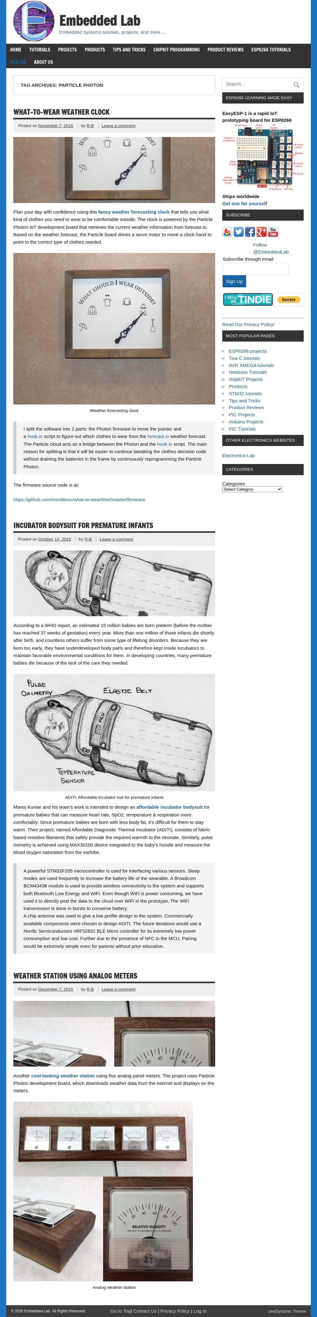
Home (15, 49)
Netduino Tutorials (248, 372)
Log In (199, 1311)
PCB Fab (18, 62)
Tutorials (39, 49)
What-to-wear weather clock (61, 112)
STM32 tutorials (245, 393)
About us (43, 62)
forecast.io (158, 436)
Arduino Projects (246, 421)
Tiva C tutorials (244, 358)
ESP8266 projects (248, 351)
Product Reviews (226, 49)
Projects (67, 49)
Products (95, 49)
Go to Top (121, 1311)
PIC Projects (242, 414)
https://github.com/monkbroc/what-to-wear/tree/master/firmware (79, 499)
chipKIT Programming (177, 49)
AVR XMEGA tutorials (251, 365)
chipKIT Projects (246, 379)
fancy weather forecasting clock (134, 211)
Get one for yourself (244, 203)
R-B (90, 125)
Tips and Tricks (129, 49)
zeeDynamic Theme (287, 1311)
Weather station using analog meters (75, 976)
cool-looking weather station (63, 1075)
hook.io (35, 436)
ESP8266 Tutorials (271, 49)
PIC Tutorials (242, 428)
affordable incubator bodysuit (170, 807)
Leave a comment (119, 125)
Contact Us (145, 1311)
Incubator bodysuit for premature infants (83, 525)
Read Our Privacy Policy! (248, 324)
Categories (233, 483)
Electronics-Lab (238, 455)
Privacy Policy (175, 1311)
